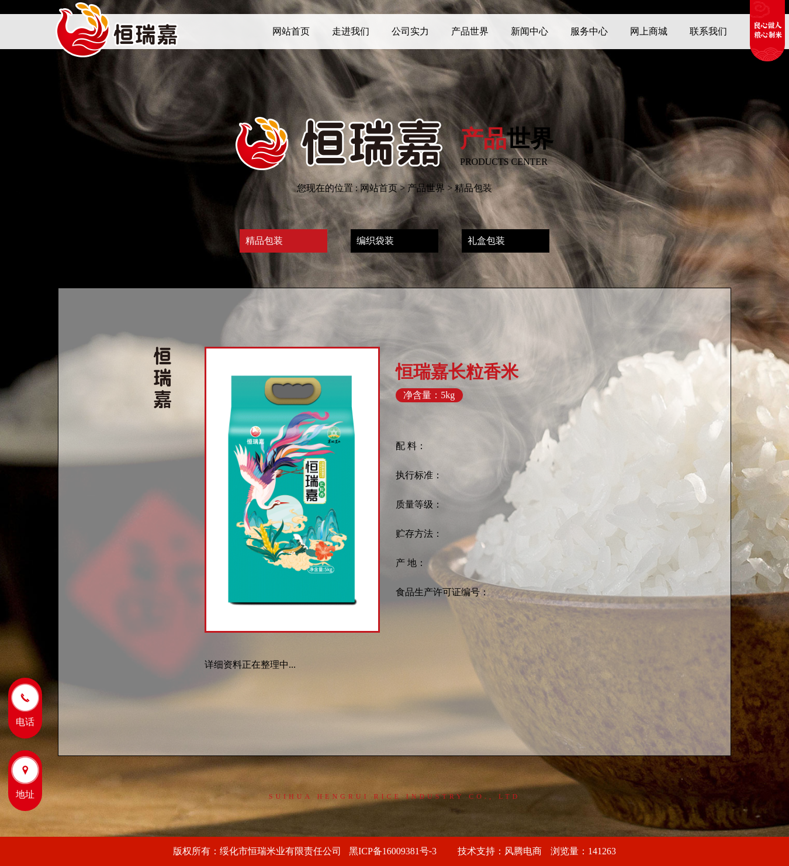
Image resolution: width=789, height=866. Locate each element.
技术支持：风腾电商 (500, 851)
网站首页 (378, 188)
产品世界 (426, 188)
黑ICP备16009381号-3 (397, 851)
